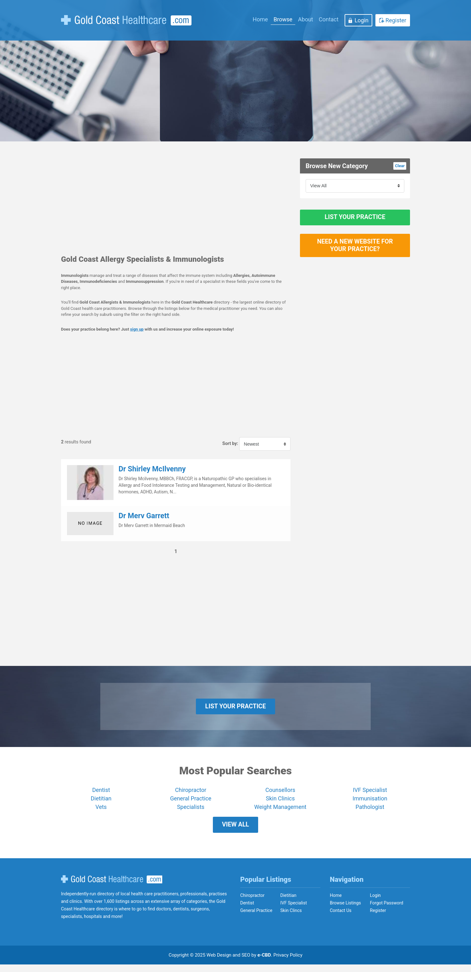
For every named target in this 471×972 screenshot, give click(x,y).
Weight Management (280, 811)
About (305, 19)
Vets (101, 811)
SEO (245, 962)
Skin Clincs (291, 917)
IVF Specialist (370, 794)
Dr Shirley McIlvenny (152, 469)
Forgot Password (386, 910)
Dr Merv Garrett (144, 516)
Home (260, 19)
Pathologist (370, 811)
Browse (283, 19)
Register (395, 20)
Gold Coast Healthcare (111, 887)
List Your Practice (355, 219)
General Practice (190, 802)
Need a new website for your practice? (355, 251)
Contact (329, 19)
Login (361, 20)
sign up (137, 329)
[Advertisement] (176, 202)
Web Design (219, 962)
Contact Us (341, 917)
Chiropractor (190, 794)
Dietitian (101, 802)
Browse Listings (345, 910)
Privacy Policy (288, 962)
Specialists (190, 811)
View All (235, 830)
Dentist (101, 794)
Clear (400, 165)
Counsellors (280, 794)
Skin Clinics (280, 802)
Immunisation (369, 802)
